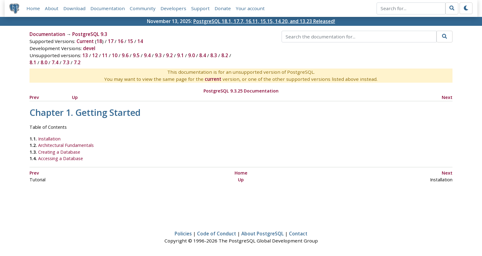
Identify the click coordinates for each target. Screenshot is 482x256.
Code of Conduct (216, 233)
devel (89, 48)
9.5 (136, 55)
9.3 (158, 55)
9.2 (169, 55)
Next (447, 97)
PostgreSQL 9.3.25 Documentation (241, 91)
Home (33, 8)
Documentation (107, 8)
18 (99, 41)
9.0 (191, 55)
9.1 (180, 55)
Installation (49, 139)
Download (74, 8)
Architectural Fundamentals (66, 145)
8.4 (202, 55)
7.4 (55, 62)
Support (200, 8)
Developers (173, 8)
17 (110, 41)
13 (85, 55)
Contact (298, 233)
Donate (223, 8)
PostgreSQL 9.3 (89, 34)
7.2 (77, 62)
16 (120, 41)
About (51, 8)
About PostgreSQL (262, 233)
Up (75, 97)
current (213, 79)
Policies (183, 233)
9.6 (125, 55)
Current (85, 41)
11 (105, 55)
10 (114, 55)
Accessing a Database (60, 158)
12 (95, 55)
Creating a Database (59, 152)
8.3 (213, 55)
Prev (34, 97)
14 (140, 41)
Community (143, 8)
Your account (250, 8)
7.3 (66, 62)
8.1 (33, 62)
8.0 (44, 62)
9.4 (147, 55)
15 (130, 41)
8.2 (224, 55)
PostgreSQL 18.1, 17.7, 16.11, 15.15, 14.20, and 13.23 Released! (264, 21)
